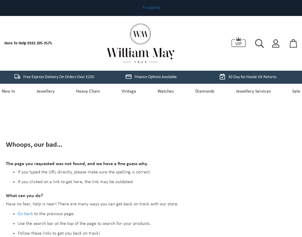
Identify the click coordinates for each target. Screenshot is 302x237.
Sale (292, 91)
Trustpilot (151, 7)
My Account (56, 198)
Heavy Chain (90, 91)
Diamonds (203, 91)
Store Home (29, 198)
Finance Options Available (151, 77)
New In (12, 91)
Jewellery (49, 91)
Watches (165, 91)
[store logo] (140, 43)
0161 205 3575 (39, 43)
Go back (25, 172)
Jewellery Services (250, 91)
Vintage (129, 91)
